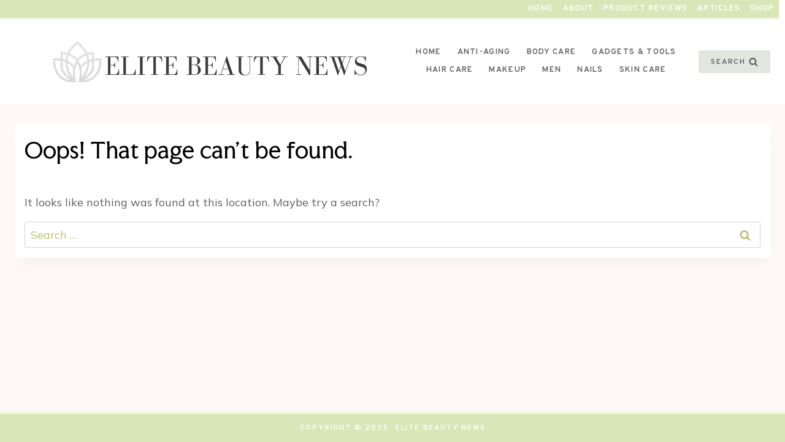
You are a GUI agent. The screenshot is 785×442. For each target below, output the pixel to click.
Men (551, 70)
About (578, 9)
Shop (762, 9)
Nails (590, 70)
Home (540, 9)
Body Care (551, 52)
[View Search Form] (734, 61)
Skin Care (643, 70)
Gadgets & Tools (634, 52)
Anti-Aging (484, 52)
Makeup (507, 70)
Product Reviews (645, 9)
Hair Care (449, 70)
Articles (718, 9)
